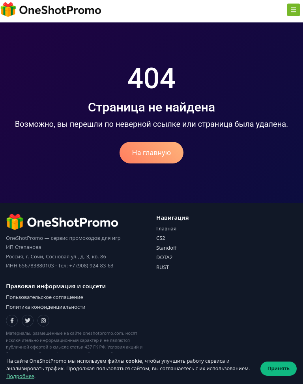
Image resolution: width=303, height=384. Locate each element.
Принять (278, 368)
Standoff (166, 247)
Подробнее (20, 376)
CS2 (160, 237)
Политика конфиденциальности (46, 306)
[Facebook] (12, 320)
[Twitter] (28, 320)
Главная (166, 228)
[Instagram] (43, 320)
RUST (162, 267)
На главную (151, 152)
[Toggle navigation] (293, 10)
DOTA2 (164, 257)
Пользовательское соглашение (44, 297)
